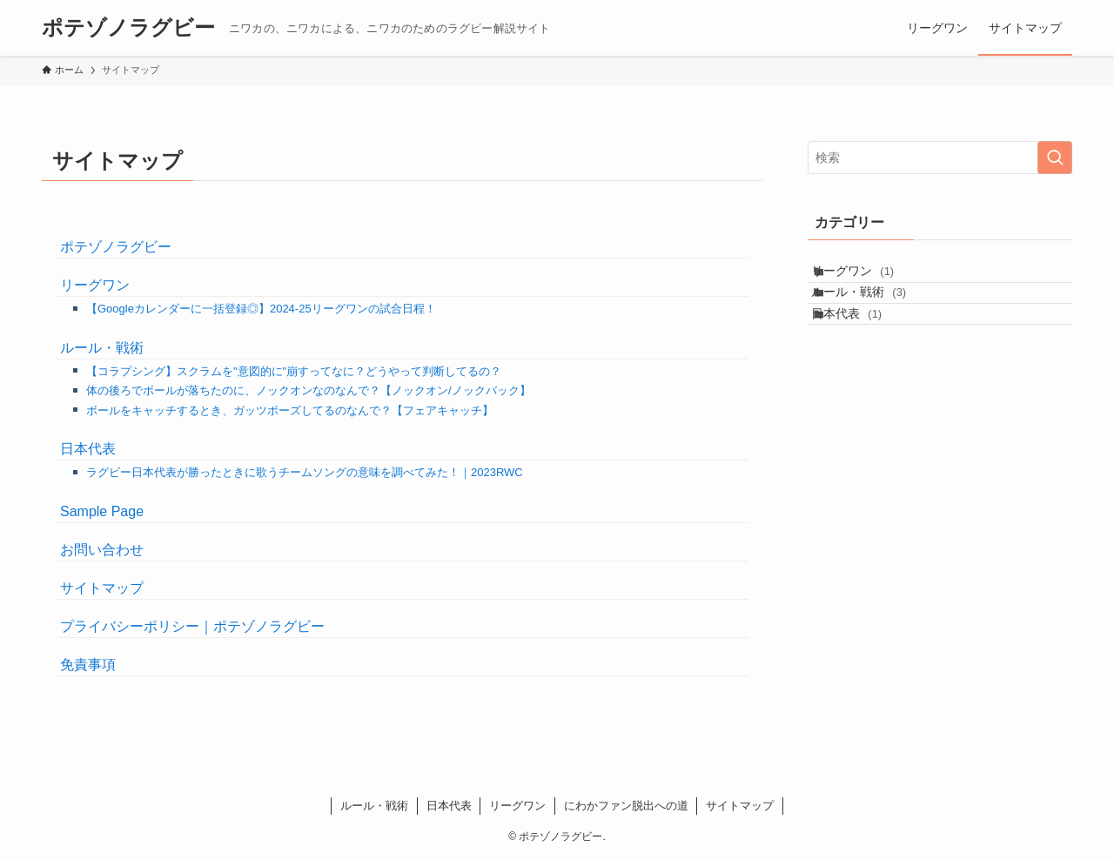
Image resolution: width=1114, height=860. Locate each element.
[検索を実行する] (1054, 157)
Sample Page (102, 511)
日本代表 (88, 448)
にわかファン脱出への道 (626, 805)
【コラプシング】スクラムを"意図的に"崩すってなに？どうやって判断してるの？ (293, 371)
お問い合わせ (102, 549)
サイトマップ (102, 588)
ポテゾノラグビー (128, 27)
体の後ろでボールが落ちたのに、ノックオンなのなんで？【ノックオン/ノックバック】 (308, 390)
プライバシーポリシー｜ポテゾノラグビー (192, 626)
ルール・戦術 (102, 347)
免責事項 (88, 664)
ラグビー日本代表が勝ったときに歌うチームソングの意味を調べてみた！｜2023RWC (304, 472)
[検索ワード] (940, 157)
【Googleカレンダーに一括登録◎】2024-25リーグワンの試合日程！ (261, 308)
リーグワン (95, 285)
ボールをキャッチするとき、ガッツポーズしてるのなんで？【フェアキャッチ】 (289, 410)
